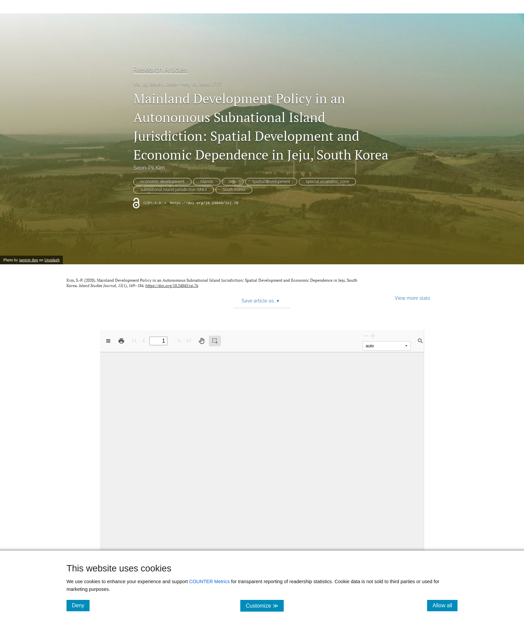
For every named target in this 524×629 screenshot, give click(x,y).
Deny (81, 605)
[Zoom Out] (366, 336)
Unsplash (51, 260)
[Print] (121, 341)
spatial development (271, 181)
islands (206, 181)
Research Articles (160, 70)
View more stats (412, 298)
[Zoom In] (373, 336)
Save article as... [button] (260, 300)
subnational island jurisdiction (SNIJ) (173, 189)
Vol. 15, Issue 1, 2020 (155, 84)
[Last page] (188, 340)
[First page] (134, 340)
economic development (162, 181)
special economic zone (327, 181)
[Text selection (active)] (215, 341)
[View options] (108, 341)
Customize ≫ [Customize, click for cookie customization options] (264, 605)
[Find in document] (420, 341)
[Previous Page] (144, 340)
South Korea (234, 189)
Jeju (233, 181)
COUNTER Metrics (209, 581)
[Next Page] (179, 340)
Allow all (444, 605)
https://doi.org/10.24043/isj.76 (204, 203)
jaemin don (28, 260)
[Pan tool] (201, 341)
